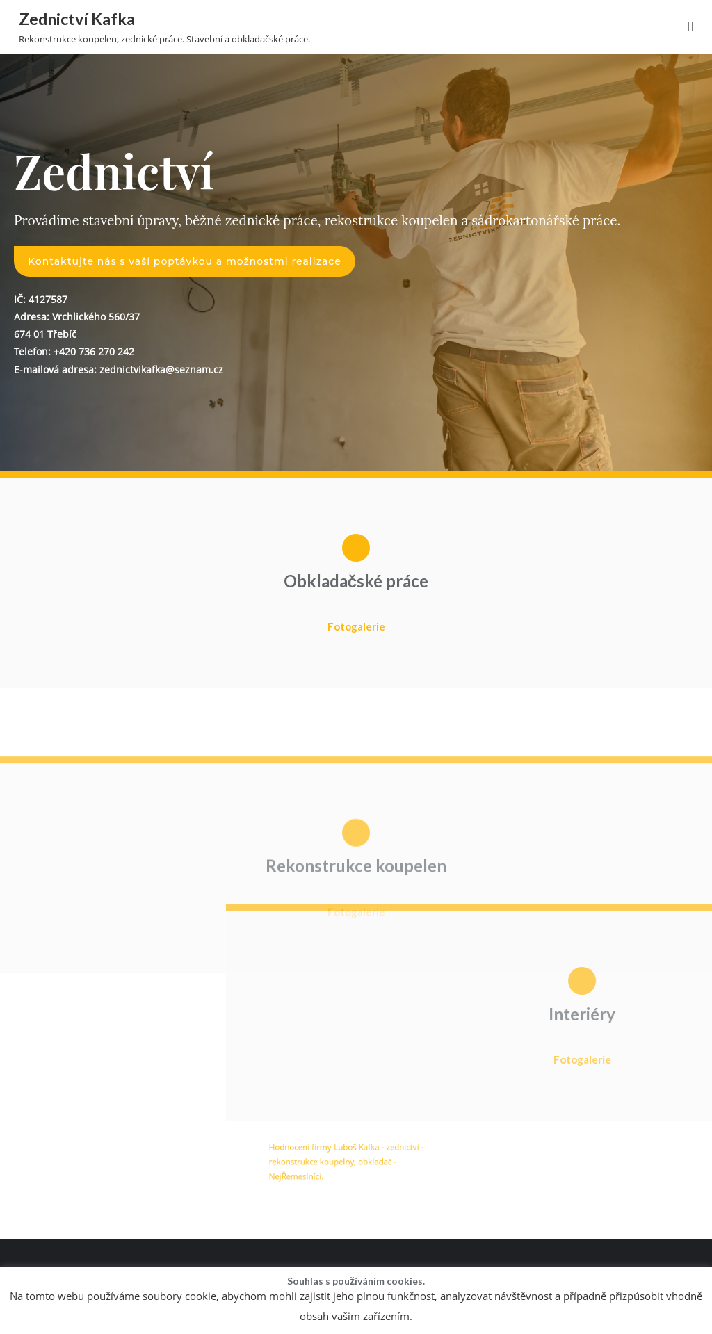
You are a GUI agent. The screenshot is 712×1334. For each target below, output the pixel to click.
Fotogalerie (356, 626)
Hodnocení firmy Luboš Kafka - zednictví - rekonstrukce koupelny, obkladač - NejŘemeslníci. (350, 1168)
